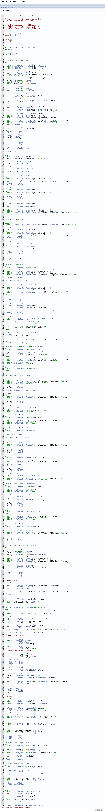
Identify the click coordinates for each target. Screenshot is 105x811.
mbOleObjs (34, 707)
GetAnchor (19, 92)
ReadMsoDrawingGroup (22, 768)
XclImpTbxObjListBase (13, 494)
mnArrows (19, 197)
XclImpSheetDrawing (12, 742)
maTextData (43, 269)
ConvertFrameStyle (21, 111)
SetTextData (16, 269)
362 (2, 252)
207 (2, 147)
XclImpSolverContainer (13, 582)
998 (2, 666)
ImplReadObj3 (20, 126)
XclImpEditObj (11, 437)
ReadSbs (19, 460)
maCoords (19, 252)
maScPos (19, 312)
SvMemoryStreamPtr (32, 799)
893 (2, 598)
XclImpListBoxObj (12, 509)
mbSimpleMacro (33, 71)
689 (2, 466)
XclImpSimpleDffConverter (14, 607)
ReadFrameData (20, 206)
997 (2, 666)
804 (2, 542)
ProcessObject (20, 625)
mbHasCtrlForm (22, 667)
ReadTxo (19, 727)
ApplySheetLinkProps (14, 334)
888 (2, 594)
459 (2, 316)
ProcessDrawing (20, 625)
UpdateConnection (21, 591)
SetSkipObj (19, 714)
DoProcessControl (21, 332)
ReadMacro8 (19, 107)
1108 (2, 736)
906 (2, 607)
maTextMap (19, 738)
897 (2, 602)
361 (2, 251)
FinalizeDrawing (21, 627)
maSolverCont (23, 664)
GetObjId (16, 80)
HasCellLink (16, 321)
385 (2, 269)
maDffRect (18, 136)
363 (2, 253)
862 (2, 577)
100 (2, 85)
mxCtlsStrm (25, 688)
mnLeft (18, 537)
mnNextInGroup (20, 401)
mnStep (18, 467)
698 (2, 473)
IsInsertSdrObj (17, 96)
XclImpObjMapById (37, 731)
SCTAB (25, 93)
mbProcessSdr (35, 77)
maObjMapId (19, 737)
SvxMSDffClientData (24, 643)
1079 (2, 717)
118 (2, 95)
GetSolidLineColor (21, 113)
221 (2, 159)
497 (2, 342)
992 (2, 661)
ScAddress (29, 307)
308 (2, 215)
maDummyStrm (20, 801)
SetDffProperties (21, 351)
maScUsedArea (33, 749)
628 (2, 425)
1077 (2, 716)
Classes (25, 5)
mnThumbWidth (20, 469)
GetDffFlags (16, 85)
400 (2, 277)
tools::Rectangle (14, 86)
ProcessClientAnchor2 (22, 637)
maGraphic (31, 550)
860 (2, 576)
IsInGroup (11, 393)
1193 (2, 789)
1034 (2, 689)
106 (2, 89)
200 (2, 140)
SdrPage (53, 624)
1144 (2, 759)
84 (2, 78)
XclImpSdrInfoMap (35, 601)
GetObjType (16, 81)
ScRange (8, 93)
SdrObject (46, 99)
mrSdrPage (21, 663)
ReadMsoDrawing (20, 706)
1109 (2, 737)
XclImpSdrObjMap (35, 602)
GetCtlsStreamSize (18, 556)
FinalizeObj (20, 646)
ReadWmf (19, 723)
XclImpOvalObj (11, 219)
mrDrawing (21, 661)
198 (2, 139)
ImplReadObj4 (20, 126)
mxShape (25, 336)
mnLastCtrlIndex (23, 666)
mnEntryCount (20, 502)
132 (2, 101)
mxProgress (19, 689)
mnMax (18, 466)
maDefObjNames (20, 782)
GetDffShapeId (17, 85)
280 (2, 197)
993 (2, 662)
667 (2, 449)
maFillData (19, 215)
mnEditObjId (20, 505)
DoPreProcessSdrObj (22, 121)
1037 (2, 692)
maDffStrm (19, 735)
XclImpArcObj (11, 227)
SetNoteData (20, 307)
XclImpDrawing (11, 54)
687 (2, 464)
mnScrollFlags (20, 470)
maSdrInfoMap (20, 604)
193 (2, 134)
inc (11, 7)
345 (2, 241)
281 (2, 198)
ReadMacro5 (19, 106)
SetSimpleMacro (17, 71)
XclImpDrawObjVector (13, 151)
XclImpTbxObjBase (12, 346)
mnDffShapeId (33, 85)
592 (2, 402)
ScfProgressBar (11, 50)
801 (2, 539)
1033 (2, 688)
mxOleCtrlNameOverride (69, 775)
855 (2, 571)
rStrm (46, 65)
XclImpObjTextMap (37, 733)
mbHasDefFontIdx (21, 506)
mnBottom (19, 540)
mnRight (19, 539)
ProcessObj (27, 640)
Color (8, 113)
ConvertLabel (20, 358)
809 (2, 545)
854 (2, 570)
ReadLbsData (20, 499)
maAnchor (19, 131)
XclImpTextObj (11, 264)
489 (2, 337)
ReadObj (19, 705)
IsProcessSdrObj (17, 95)
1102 (2, 731)
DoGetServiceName (32, 352)
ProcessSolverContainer (23, 679)
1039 (2, 693)
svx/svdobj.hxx (13, 38)
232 (2, 166)
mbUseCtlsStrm (46, 554)
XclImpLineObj (11, 187)
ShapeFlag (9, 85)
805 (2, 543)
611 (2, 414)
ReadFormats (20, 262)
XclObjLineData (43, 109)
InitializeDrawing (21, 624)
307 (2, 215)
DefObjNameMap (36, 778)
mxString (19, 259)
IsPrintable (16, 90)
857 (2, 573)
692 (2, 468)
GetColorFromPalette (22, 613)
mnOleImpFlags (20, 692)
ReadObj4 (21, 66)
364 (2, 254)
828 (2, 556)
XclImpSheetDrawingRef (38, 779)
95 (2, 83)
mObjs (24, 154)
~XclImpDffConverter (22, 619)
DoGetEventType (23, 363)
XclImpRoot (26, 60)
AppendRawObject (21, 720)
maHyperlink (17, 139)
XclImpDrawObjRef (32, 58)
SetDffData (19, 73)
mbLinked (19, 575)
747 (2, 505)
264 (2, 187)
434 (2, 297)
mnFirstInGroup (20, 402)
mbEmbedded (31, 554)
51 (2, 58)
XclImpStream (41, 65)
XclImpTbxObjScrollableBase (14, 454)
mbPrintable (31, 90)
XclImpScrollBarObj (12, 483)
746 (2, 504)
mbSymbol (29, 551)
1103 (2, 732)
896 (2, 601)
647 (2, 437)
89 (2, 80)
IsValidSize (20, 92)
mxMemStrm (19, 802)
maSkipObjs (19, 739)
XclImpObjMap (36, 730)
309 (2, 216)
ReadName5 (19, 104)
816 (2, 550)
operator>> (14, 805)
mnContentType (20, 449)
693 (2, 469)
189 (2, 131)
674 (2, 454)
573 (2, 390)
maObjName (17, 137)
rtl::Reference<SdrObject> (13, 99)
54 (2, 60)
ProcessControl (20, 326)
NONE (49, 598)
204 (2, 144)
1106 (2, 734)
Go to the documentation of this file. (8, 13)
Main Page (3, 5)
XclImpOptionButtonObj (13, 390)
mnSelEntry (19, 503)
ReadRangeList (20, 338)
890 (2, 596)
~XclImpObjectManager (22, 767)
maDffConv (22, 802)
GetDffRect (21, 86)
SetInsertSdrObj (17, 78)
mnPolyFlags (20, 253)
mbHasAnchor (20, 140)
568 (2, 386)
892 (2, 598)
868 (2, 582)
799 (2, 537)
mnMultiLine (20, 450)
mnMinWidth (19, 543)
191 (2, 133)
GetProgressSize (21, 98)
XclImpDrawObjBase (12, 58)
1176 (2, 778)
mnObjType (30, 81)
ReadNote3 (19, 755)
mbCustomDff (34, 79)
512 (2, 352)
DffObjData (14, 74)
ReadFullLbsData (21, 514)
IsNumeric (19, 442)
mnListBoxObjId (20, 452)
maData (18, 258)
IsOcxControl (17, 554)
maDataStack (20, 691)
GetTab (18, 101)
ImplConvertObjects (22, 720)
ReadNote (19, 747)
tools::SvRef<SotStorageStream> (14, 688)
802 (2, 540)
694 (2, 470)
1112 (2, 740)
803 (2, 541)
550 (2, 375)
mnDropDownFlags (21, 541)
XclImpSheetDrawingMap (38, 780)
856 (2, 572)
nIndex (35, 613)
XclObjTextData (10, 258)
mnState (19, 386)
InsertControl (18, 652)
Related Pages (10, 5)
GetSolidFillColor (21, 113)
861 (2, 577)
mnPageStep (19, 468)
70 (2, 70)
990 (2, 659)
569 (2, 387)
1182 (2, 783)
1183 (2, 784)
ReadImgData (20, 703)
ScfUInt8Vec (9, 521)
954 (2, 632)
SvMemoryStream (10, 735)
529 (2, 362)
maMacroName (33, 83)
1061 (2, 707)
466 (2, 321)
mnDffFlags (31, 85)
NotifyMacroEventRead (14, 124)
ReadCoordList (20, 246)
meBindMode (24, 344)
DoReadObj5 (19, 117)
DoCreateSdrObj (28, 120)
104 (2, 88)
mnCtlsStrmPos (34, 555)
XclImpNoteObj (11, 303)
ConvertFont (20, 357)
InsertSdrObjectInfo (22, 585)
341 (2, 238)
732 (2, 494)
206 (2, 146)
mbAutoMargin (20, 144)
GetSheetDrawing (21, 770)
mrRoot (23, 342)
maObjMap (19, 736)
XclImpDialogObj (12, 427)
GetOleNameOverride (16, 775)
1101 (2, 730)
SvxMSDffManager (29, 607)
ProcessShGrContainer (22, 678)
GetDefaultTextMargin (19, 632)
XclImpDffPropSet (12, 789)
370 (2, 259)
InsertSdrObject (21, 681)
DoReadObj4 (19, 116)
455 (2, 313)
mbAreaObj (31, 70)
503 (2, 346)
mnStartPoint (20, 198)
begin (33, 158)
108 (2, 90)
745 (2, 503)
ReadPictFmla (20, 567)
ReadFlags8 (19, 566)
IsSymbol (16, 551)
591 (2, 401)
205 (2, 145)
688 (2, 465)
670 (2, 452)
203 (2, 143)
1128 (2, 749)
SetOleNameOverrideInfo (15, 775)
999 (2, 667)
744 (2, 502)
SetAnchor (19, 72)
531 (2, 363)
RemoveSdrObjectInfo (22, 586)
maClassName (20, 570)
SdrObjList (10, 49)
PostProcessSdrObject (22, 100)
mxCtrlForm (21, 666)
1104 (2, 733)
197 (2, 138)
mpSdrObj (21, 596)
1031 (2, 686)
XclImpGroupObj (11, 171)
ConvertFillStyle (21, 110)
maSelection (20, 521)
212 (2, 151)
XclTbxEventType (15, 363)
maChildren (19, 183)
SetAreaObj (16, 70)
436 (2, 299)
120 (2, 96)
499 (2, 344)
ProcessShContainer (22, 679)
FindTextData (23, 710)
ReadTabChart (20, 748)
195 (2, 136)
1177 (2, 779)
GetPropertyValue (21, 795)
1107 (2, 735)
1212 (2, 802)
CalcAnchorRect (24, 716)
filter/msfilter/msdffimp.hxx (17, 33)
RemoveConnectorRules (22, 589)
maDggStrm (19, 783)
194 (2, 135)
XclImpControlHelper (13, 316)
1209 (2, 799)
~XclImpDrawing (20, 701)
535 (2, 365)
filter (8, 7)
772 (2, 521)
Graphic (12, 550)
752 (2, 509)
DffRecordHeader (23, 639)
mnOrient (19, 468)
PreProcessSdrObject (22, 99)
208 (2, 147)
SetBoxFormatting (21, 500)
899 (2, 604)
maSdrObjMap (20, 604)
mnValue (19, 464)
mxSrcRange (24, 343)
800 (2, 538)
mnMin (18, 465)
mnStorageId (20, 571)
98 (2, 85)
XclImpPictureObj (12, 545)
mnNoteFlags (20, 313)
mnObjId (29, 80)
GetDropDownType (21, 529)
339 (2, 236)
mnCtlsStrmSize (35, 556)
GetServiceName (15, 352)
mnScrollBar (20, 451)
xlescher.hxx (13, 35)
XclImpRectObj (11, 201)
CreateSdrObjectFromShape (30, 323)
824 (2, 554)
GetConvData (22, 673)
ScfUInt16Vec (10, 739)
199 (2, 140)
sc (1, 7)
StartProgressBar (21, 621)
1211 (2, 801)
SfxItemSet (27, 796)
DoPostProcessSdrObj (22, 122)
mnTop (18, 538)
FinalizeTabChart (21, 295)
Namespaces (18, 5)
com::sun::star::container (16, 47)
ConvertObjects (20, 750)
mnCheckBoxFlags (21, 387)
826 (2, 555)
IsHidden (16, 88)
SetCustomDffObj (17, 79)
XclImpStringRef (11, 259)
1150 (2, 763)
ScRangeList (11, 51)
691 (2, 468)
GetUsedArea (20, 93)
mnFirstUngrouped (21, 184)
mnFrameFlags (20, 216)
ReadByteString (20, 261)
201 (2, 141)
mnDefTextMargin (37, 632)
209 (2, 148)
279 (2, 196)
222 (2, 160)
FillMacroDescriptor (22, 353)
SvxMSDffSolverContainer (30, 582)
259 (2, 183)
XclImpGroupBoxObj (12, 414)
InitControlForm (21, 682)
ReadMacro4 (19, 106)
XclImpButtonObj (12, 365)
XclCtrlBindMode (45, 318)
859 (2, 575)
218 (2, 156)
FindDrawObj (20, 708)
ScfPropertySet (11, 51)
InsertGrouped (20, 161)
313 (2, 219)
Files (29, 5)
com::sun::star (13, 43)
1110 (2, 738)
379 (2, 264)
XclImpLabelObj (11, 405)
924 (2, 616)
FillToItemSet (20, 796)
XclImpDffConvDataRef (36, 686)
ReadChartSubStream (22, 284)
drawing (14, 44)
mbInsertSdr (34, 78)
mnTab (31, 101)
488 (2, 336)
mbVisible (30, 89)
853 (2, 570)
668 (2, 450)
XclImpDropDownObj (12, 523)
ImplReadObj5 (20, 127)
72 (2, 71)
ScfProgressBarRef (35, 686)
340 (2, 237)
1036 (2, 691)
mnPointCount (20, 254)
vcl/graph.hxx (13, 34)
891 (2, 597)
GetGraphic (17, 550)
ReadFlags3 (19, 565)
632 (2, 427)
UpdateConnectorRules (22, 588)
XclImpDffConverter (12, 53)
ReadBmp (19, 724)
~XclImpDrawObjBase (22, 64)
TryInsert (19, 175)
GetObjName (18, 82)
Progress (19, 622)
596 (2, 405)
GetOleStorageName (21, 552)
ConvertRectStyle (21, 208)
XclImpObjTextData (12, 256)
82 (2, 77)
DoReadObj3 (19, 115)
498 (2, 343)
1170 (2, 775)
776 (2, 523)
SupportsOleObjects (22, 632)
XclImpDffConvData (14, 659)
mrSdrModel (21, 662)
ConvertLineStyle (21, 109)
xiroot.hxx (12, 36)
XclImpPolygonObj (12, 241)
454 (2, 312)
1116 (2, 742)
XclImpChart (11, 52)
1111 (2, 739)
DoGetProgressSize (21, 120)
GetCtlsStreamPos (18, 555)
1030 (2, 686)
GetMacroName (18, 83)
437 (2, 300)
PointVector (25, 251)
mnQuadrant (19, 238)
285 (2, 201)
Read (18, 793)
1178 (2, 780)
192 (2, 133)
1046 (2, 698)
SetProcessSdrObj (18, 77)
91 (2, 81)
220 (2, 158)
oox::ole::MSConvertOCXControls (48, 616)
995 (2, 664)
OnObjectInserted (21, 717)
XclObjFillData (43, 110)
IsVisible (16, 89)
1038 (2, 693)
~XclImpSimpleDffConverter (23, 611)
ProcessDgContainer (22, 677)
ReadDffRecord (20, 726)
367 (2, 256)
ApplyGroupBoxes (13, 712)
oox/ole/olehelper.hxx (15, 37)
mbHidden (29, 88)
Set (16, 598)
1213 (2, 802)
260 (2, 184)
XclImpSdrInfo (13, 594)
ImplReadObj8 (20, 128)
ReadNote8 (19, 756)
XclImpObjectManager (13, 763)
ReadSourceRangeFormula (23, 331)
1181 (2, 782)
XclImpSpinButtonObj (13, 473)
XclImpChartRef (30, 297)
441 (2, 303)
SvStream (46, 610)
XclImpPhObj (11, 166)
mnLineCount (20, 542)
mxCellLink (31, 321)
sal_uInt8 (9, 198)
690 (2, 467)
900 (2, 604)
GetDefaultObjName (19, 773)
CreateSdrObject (28, 99)
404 (2, 280)
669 (2, 451)
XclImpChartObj (11, 280)
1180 (2, 782)
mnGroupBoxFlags (21, 425)
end (32, 159)
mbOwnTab (19, 300)
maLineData (19, 196)
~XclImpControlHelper (22, 319)
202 (2, 142)
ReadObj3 (21, 65)
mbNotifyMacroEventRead (23, 148)
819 (2, 551)
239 (2, 171)
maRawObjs (19, 734)
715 (2, 483)
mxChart (19, 299)
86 (2, 79)
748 (2, 506)
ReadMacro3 (19, 105)
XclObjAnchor (29, 72)
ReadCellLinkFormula (22, 330)
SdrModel (42, 624)
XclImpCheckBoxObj (12, 375)
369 (2, 258)
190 (2, 132)
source (4, 7)
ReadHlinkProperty (21, 675)
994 (2, 663)
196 (2, 137)
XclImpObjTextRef (37, 732)
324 (2, 227)
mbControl (38, 554)
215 (2, 154)
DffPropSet (32, 351)
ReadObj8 (21, 68)
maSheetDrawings (22, 784)
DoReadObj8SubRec (21, 118)
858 (2, 574)
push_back (11, 160)
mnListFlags (20, 504)
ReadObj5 (21, 67)
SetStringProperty (13, 327)
